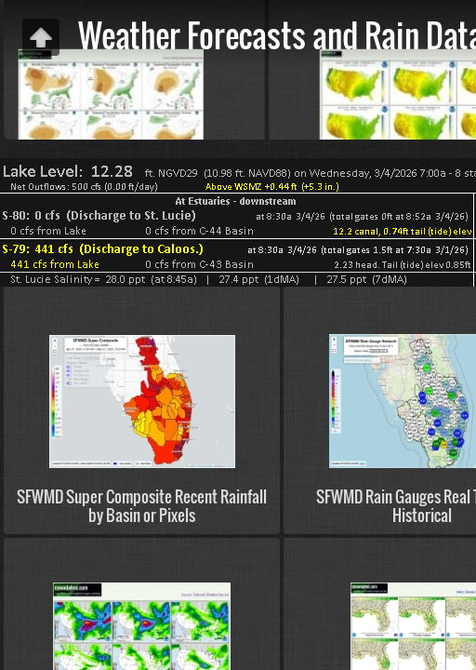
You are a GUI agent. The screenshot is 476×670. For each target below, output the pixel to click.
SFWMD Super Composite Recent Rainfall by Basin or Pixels (142, 505)
